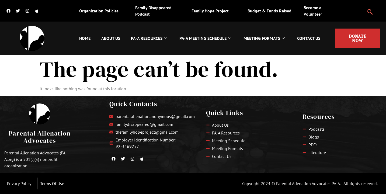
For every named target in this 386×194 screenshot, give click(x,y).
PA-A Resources (149, 38)
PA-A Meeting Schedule (205, 38)
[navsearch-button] (370, 9)
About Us (110, 38)
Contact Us (308, 38)
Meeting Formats (264, 38)
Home (85, 38)
